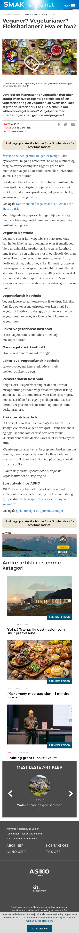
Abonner (15, 845)
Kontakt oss (57, 845)
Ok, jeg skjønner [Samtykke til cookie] (39, 928)
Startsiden (11, 14)
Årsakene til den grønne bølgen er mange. (31, 156)
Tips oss (53, 852)
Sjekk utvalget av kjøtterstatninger (39, 511)
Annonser (16, 852)
